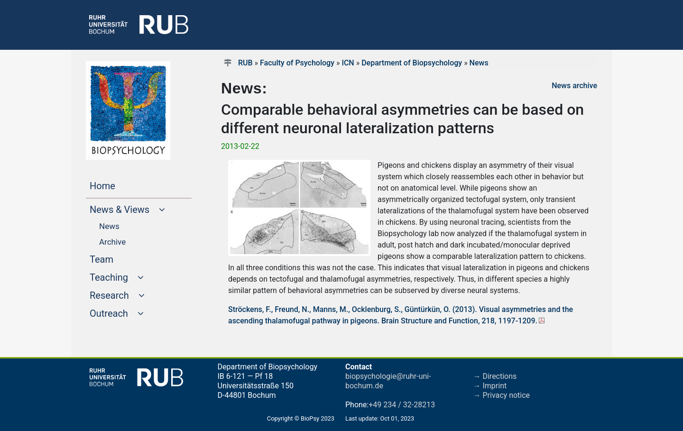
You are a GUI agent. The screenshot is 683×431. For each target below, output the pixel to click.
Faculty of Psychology (297, 62)
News (479, 62)
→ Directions (495, 376)
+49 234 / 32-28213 (402, 404)
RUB (245, 62)
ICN (348, 62)
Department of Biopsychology (411, 62)
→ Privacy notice (501, 395)
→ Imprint (490, 385)
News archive (574, 85)
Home (120, 185)
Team (119, 258)
